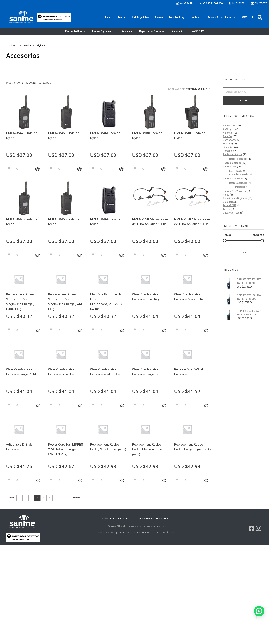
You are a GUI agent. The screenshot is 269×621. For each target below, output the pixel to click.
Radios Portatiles (238, 158)
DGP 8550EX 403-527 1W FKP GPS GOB (249, 281)
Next (68, 498)
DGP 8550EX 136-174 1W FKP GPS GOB (249, 297)
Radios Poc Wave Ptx (234, 191)
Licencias (228, 147)
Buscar (243, 100)
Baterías (227, 136)
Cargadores (230, 140)
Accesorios (25, 45)
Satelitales (229, 201)
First (11, 497)
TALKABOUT (229, 205)
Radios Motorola (232, 178)
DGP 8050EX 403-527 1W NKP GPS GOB (249, 313)
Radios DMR (230, 166)
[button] (260, 17)
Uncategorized (231, 212)
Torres (226, 209)
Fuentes (227, 143)
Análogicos (229, 129)
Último (76, 497)
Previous (19, 498)
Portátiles (228, 150)
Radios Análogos (232, 154)
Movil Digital (236, 170)
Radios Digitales (232, 163)
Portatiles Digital (238, 174)
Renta (226, 194)
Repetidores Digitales (235, 198)
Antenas (227, 132)
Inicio (12, 45)
